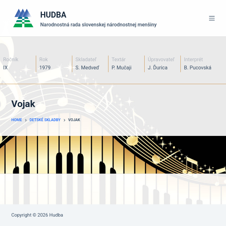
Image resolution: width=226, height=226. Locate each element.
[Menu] (212, 18)
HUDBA (53, 14)
